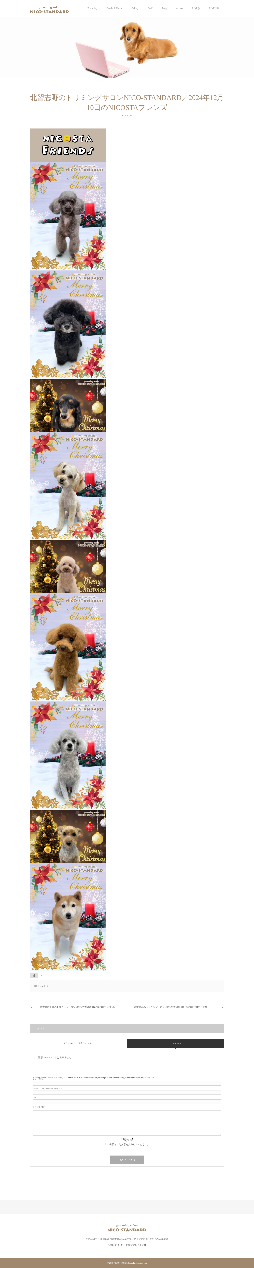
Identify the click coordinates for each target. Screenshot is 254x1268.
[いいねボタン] (34, 975)
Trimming (92, 8)
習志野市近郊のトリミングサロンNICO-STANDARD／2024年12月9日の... (78, 1007)
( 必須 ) (38, 1079)
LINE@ (196, 8)
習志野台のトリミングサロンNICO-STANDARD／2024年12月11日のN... (171, 1007)
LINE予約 (214, 8)
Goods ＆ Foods (114, 8)
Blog (164, 8)
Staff (150, 8)
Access (179, 8)
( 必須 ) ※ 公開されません (47, 1088)
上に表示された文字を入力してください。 (127, 1144)
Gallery (134, 8)
